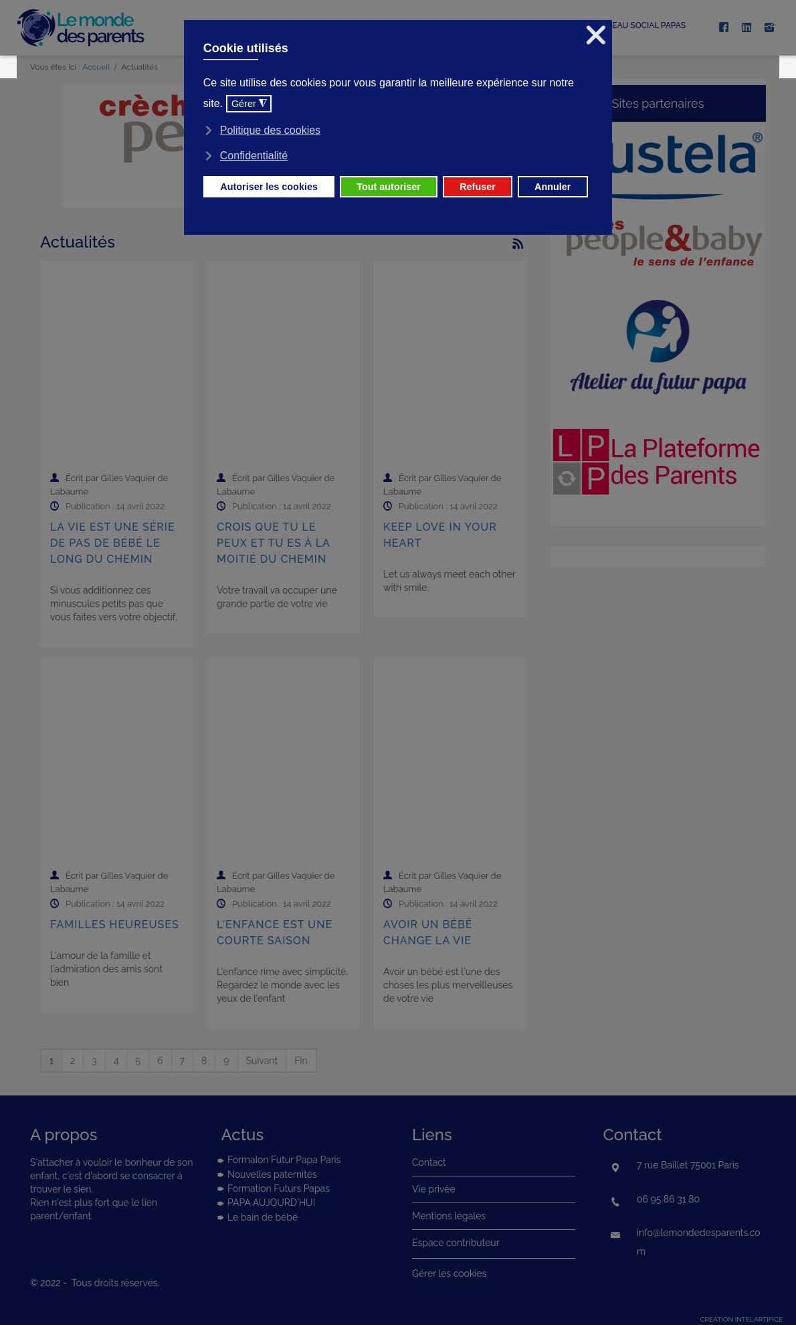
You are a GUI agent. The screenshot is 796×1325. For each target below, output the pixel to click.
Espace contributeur (456, 1242)
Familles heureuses (114, 924)
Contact (429, 1162)
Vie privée (434, 1189)
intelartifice (759, 1319)
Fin (300, 1060)
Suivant (262, 1060)
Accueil (96, 67)
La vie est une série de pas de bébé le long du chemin (112, 543)
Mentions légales (449, 1216)
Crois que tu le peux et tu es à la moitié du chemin (273, 543)
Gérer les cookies (449, 1273)
